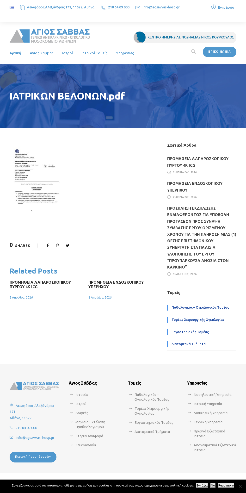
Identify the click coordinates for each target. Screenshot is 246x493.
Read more (226, 485)
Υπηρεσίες (125, 53)
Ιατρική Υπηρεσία (208, 404)
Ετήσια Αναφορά (89, 436)
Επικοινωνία (85, 445)
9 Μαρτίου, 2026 (185, 274)
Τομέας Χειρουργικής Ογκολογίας (198, 320)
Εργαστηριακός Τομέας (190, 332)
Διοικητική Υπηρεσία (211, 413)
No (213, 485)
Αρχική (15, 53)
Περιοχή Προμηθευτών (33, 456)
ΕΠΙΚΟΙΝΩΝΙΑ (219, 51)
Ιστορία (81, 395)
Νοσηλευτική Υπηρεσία (213, 395)
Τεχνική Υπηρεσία (208, 422)
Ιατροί (67, 53)
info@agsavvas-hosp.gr (161, 7)
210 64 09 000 (118, 7)
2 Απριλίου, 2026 (21, 297)
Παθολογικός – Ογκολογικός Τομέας (200, 307)
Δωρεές (81, 413)
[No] (240, 486)
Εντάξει (202, 485)
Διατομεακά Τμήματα (189, 344)
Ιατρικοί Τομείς (94, 53)
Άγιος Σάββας (42, 53)
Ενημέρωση (227, 7)
